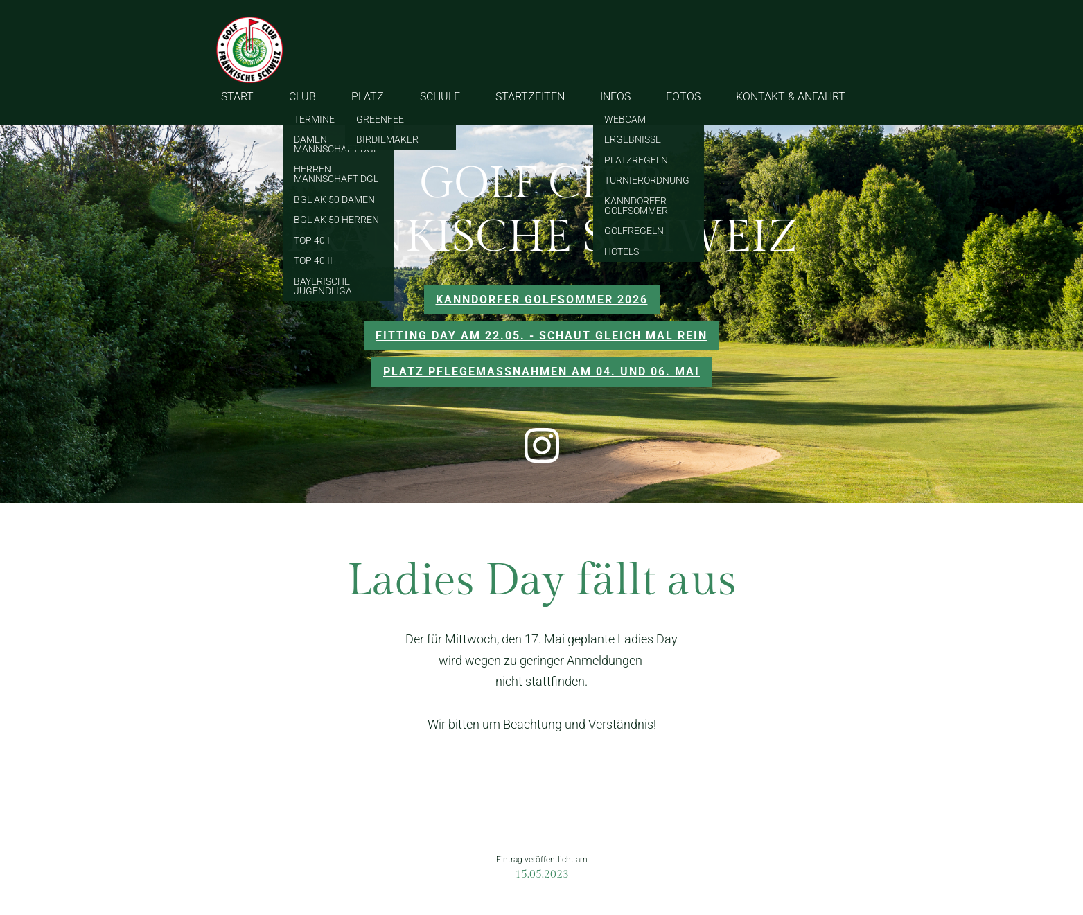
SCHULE (440, 96)
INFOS (615, 96)
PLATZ (367, 96)
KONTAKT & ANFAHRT (790, 96)
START (237, 96)
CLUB (302, 96)
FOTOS (683, 96)
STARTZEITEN (530, 96)
